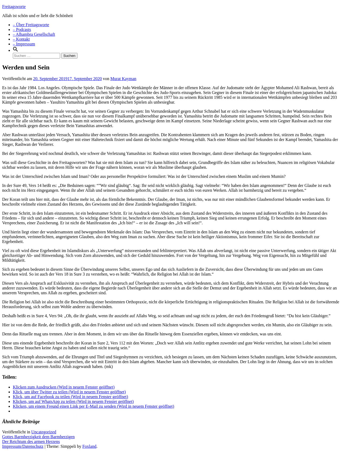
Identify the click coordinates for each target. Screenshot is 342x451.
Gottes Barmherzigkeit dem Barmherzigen (38, 436)
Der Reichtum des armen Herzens (31, 441)
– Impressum (24, 44)
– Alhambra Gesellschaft (34, 34)
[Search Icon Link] (15, 50)
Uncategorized (43, 432)
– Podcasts (22, 29)
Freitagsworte (14, 6)
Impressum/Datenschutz (23, 446)
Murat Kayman (123, 78)
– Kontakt (21, 39)
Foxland (89, 446)
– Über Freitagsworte (31, 24)
